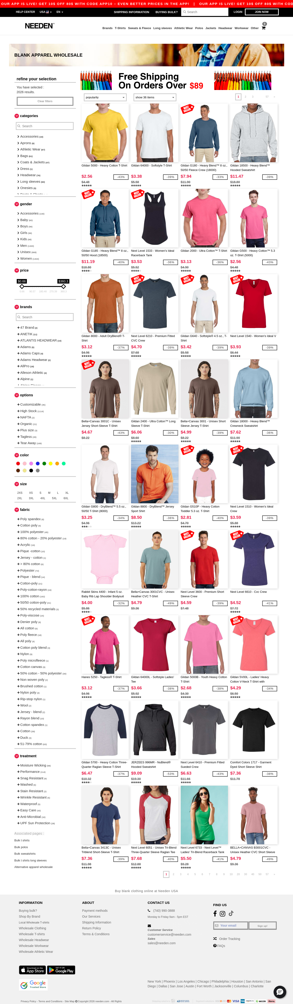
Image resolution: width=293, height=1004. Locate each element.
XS (31, 484)
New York (154, 972)
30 (245, 865)
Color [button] (24, 446)
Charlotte (257, 977)
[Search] (204, 12)
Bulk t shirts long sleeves (30, 851)
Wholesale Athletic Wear (36, 943)
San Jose (176, 977)
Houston (237, 972)
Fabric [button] (25, 501)
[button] (280, 992)
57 (267, 88)
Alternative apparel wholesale (33, 858)
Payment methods (95, 902)
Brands (108, 28)
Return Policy (91, 919)
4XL (42, 489)
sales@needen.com (162, 934)
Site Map (69, 992)
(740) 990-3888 (164, 902)
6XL (66, 489)
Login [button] (238, 12)
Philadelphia (220, 972)
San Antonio (254, 972)
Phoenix (169, 972)
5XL (54, 489)
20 (238, 865)
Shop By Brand (29, 907)
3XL (31, 489)
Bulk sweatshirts (25, 845)
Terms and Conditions (50, 992)
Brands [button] (26, 298)
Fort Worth (204, 977)
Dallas (163, 977)
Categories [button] (29, 107)
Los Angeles (186, 972)
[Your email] (230, 917)
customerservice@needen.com (169, 926)
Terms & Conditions (96, 925)
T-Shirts (120, 28)
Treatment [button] (28, 747)
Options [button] (26, 386)
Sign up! (262, 917)
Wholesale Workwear (34, 937)
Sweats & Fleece (139, 28)
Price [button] (24, 262)
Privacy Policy (28, 992)
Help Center (25, 12)
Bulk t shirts (22, 831)
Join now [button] (262, 12)
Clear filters (45, 92)
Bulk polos (21, 838)
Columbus (241, 977)
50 (259, 865)
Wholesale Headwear (34, 931)
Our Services (91, 907)
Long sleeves (162, 28)
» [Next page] (274, 88)
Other (255, 28)
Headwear (225, 28)
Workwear (241, 28)
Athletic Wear (183, 28)
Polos (199, 28)
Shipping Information (131, 12)
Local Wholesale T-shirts (36, 913)
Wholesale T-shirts (32, 925)
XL (67, 484)
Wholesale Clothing (32, 919)
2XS (20, 484)
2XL (19, 489)
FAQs (221, 937)
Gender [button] (26, 195)
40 (252, 865)
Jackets (210, 28)
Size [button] (23, 475)
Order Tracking (229, 930)
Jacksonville (222, 977)
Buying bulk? (166, 12)
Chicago (203, 972)
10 (231, 865)
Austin (189, 977)
